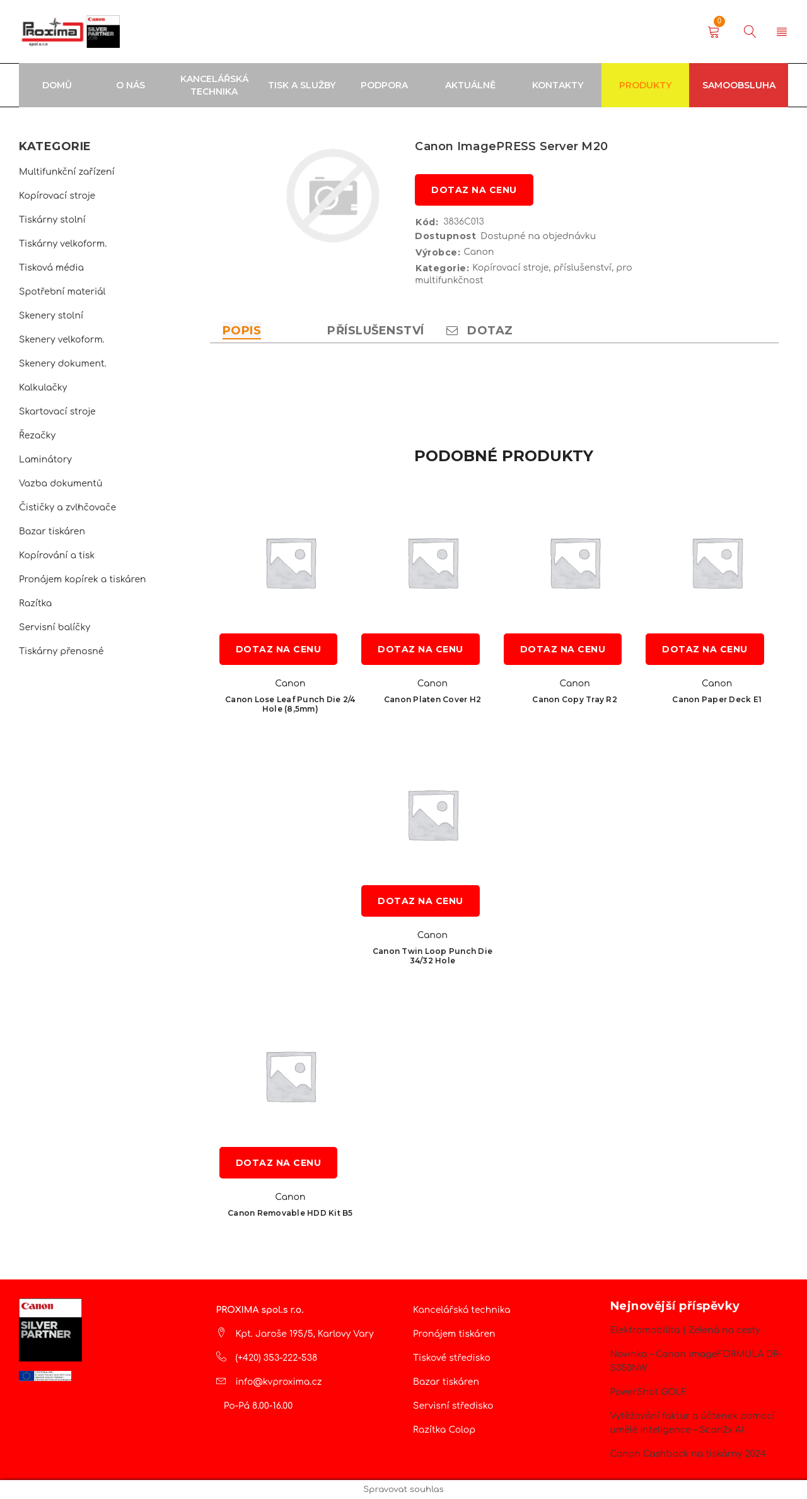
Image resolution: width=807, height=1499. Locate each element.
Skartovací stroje (57, 411)
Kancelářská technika (462, 1310)
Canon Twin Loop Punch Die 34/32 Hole (432, 955)
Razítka (35, 603)
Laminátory (45, 459)
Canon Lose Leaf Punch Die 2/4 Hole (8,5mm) (290, 704)
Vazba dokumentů (60, 483)
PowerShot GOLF (648, 1392)
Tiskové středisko (452, 1358)
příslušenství (583, 268)
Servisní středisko (453, 1406)
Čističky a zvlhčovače (67, 507)
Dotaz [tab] (479, 331)
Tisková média (51, 268)
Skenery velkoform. (62, 339)
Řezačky (37, 435)
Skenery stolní (51, 315)
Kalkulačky (43, 387)
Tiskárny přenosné (61, 651)
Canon (478, 252)
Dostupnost (445, 236)
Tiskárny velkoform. (63, 244)
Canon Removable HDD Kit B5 (290, 1213)
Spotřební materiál (62, 292)
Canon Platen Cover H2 (432, 699)
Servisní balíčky (54, 627)
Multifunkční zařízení (67, 172)
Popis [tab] (242, 331)
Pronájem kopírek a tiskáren (82, 579)
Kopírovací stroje (57, 196)
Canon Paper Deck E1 (717, 699)
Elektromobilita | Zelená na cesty (685, 1330)
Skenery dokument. (63, 363)
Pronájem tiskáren (454, 1334)
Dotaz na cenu (474, 190)
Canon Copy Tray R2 (574, 699)
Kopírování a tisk (57, 555)
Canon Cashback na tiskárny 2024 (688, 1454)
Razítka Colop (444, 1430)
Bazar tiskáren (52, 531)
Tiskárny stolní (52, 220)
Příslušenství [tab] (375, 331)
